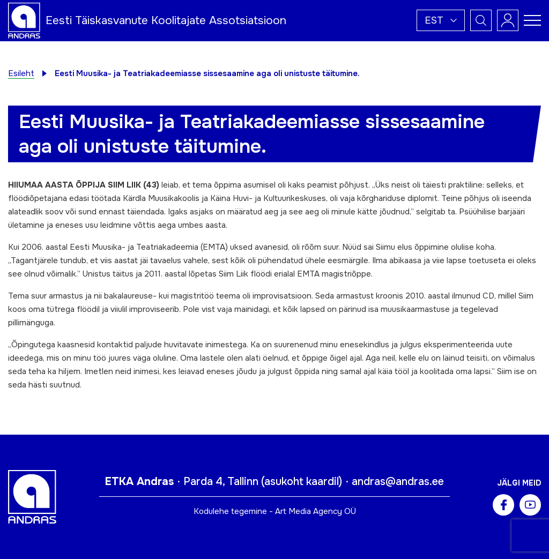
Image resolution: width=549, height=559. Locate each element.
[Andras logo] (24, 19)
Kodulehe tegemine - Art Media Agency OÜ (275, 511)
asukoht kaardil (301, 481)
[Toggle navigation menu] (532, 20)
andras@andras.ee (398, 481)
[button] (441, 20)
